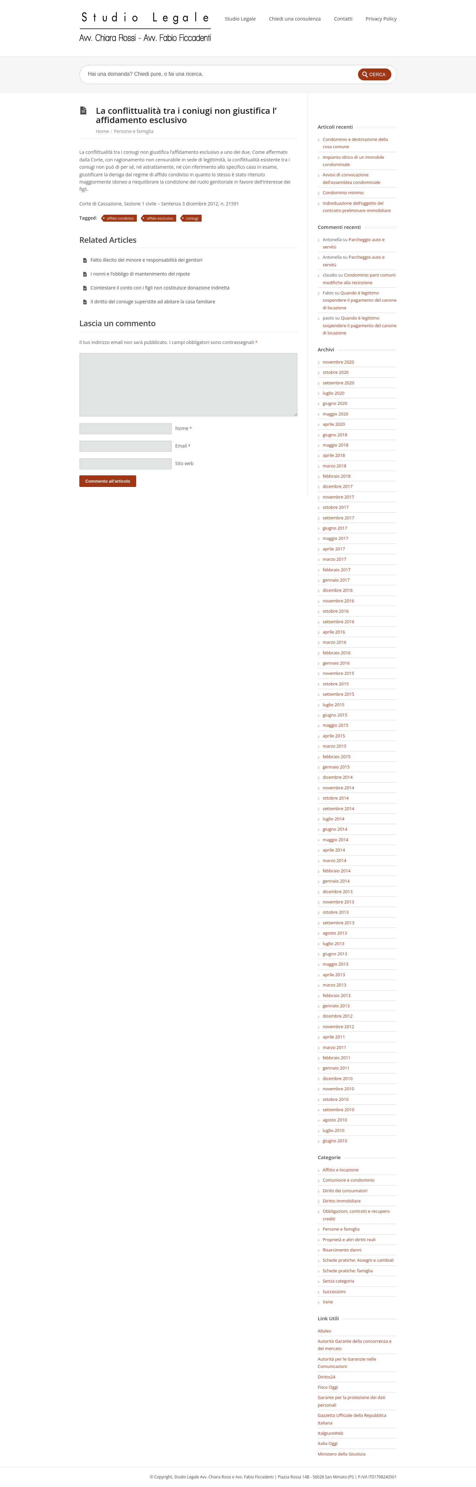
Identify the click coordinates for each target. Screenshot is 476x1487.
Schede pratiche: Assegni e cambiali (358, 1260)
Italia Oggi (327, 1443)
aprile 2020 (334, 424)
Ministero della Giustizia (342, 1454)
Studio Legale (240, 19)
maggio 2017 (335, 538)
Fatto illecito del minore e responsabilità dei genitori (142, 260)
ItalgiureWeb (330, 1433)
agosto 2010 (335, 1120)
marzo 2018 (334, 466)
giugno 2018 (335, 435)
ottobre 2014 (336, 798)
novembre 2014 (338, 788)
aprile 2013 (334, 975)
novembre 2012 (338, 1026)
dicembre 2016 (337, 590)
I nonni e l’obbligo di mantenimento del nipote (136, 274)
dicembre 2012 (337, 1016)
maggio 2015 (335, 725)
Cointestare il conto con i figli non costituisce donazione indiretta (156, 287)
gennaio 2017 (336, 580)
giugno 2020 (335, 403)
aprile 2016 (334, 632)
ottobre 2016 (336, 611)
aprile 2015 (334, 736)
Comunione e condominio (349, 1180)
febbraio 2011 (336, 1058)
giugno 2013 (335, 954)
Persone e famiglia (134, 131)
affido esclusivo (160, 218)
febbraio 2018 (336, 476)
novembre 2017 (338, 497)
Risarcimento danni (342, 1250)
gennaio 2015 (336, 767)
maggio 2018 (335, 445)
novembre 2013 (338, 902)
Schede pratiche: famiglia (348, 1271)
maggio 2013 (335, 964)
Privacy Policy (381, 19)
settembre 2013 (338, 923)
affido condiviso (120, 218)
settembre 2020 (338, 383)
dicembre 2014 (337, 777)
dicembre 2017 (337, 486)
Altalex (324, 1331)
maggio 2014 (335, 840)
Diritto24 (326, 1377)
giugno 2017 (335, 528)
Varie (328, 1302)
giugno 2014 (335, 829)
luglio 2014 (333, 819)
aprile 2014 (334, 850)
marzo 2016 (334, 642)
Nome (183, 428)
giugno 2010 (335, 1141)
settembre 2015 (338, 694)
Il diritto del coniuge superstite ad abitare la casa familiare (149, 301)
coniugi (192, 218)
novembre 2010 (338, 1089)
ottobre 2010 (336, 1099)
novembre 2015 (338, 673)
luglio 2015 (333, 705)
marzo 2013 (334, 985)
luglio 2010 (333, 1130)
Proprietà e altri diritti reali (349, 1240)
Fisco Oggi (328, 1387)
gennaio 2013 (336, 1006)
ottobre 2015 (336, 684)
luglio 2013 (333, 943)
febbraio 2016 (336, 653)
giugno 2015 (335, 715)
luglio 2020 (333, 393)
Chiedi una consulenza (295, 19)
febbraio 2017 (336, 570)
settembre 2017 (338, 518)
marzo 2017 (334, 559)
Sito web (184, 463)
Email (182, 446)
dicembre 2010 (337, 1078)
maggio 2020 (335, 414)
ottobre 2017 (336, 507)
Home (102, 131)
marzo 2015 (334, 746)
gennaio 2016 (336, 663)
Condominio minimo (343, 193)
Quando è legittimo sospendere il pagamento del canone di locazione (360, 300)
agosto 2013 (335, 933)
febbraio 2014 (336, 871)
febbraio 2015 (336, 757)
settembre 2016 (338, 622)
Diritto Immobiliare (342, 1201)
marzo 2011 (334, 1047)
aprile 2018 (334, 455)
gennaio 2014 (336, 881)
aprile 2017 (334, 549)
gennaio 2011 (336, 1068)
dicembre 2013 (337, 892)
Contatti (343, 19)
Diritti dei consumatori (345, 1191)
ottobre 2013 (336, 912)
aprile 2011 (334, 1037)
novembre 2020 (338, 362)
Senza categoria (338, 1281)
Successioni (334, 1291)
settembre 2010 (338, 1110)
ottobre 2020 (336, 372)
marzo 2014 (334, 860)
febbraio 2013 (336, 995)
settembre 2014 (338, 808)
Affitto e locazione (340, 1170)
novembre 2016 (338, 601)
